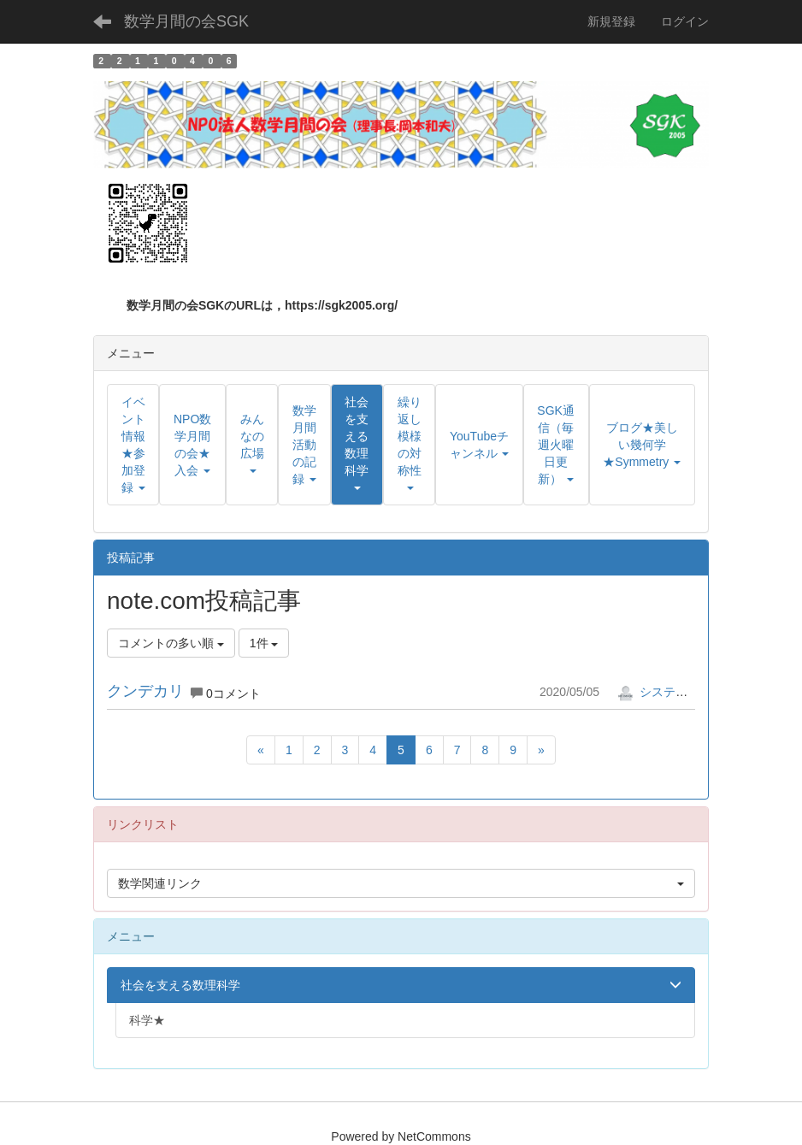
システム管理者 (670, 692)
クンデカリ (145, 690)
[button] (357, 445)
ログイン (685, 21)
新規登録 (611, 21)
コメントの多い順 (171, 643)
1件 (264, 643)
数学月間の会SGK (186, 21)
